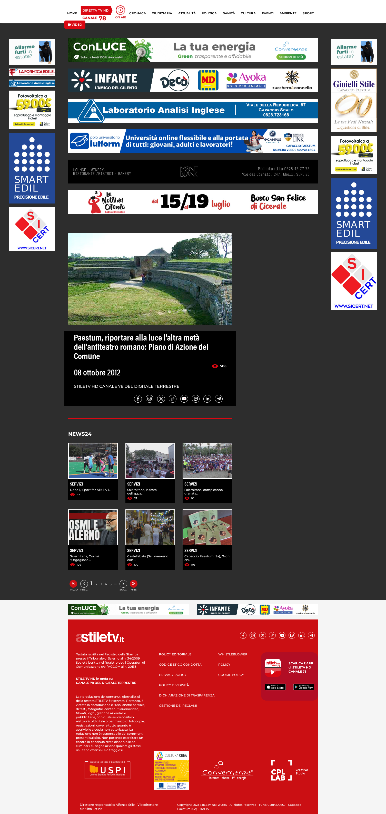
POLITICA (209, 13)
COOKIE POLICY (231, 675)
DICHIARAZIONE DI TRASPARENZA (187, 695)
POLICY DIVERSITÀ (174, 685)
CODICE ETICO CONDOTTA (180, 664)
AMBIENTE (288, 13)
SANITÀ (229, 13)
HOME (72, 13)
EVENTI (268, 13)
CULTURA (248, 13)
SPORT (308, 13)
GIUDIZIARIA (162, 13)
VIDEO (75, 24)
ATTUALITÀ (187, 13)
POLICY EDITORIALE (175, 654)
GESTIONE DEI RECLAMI (178, 706)
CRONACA (137, 13)
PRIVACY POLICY (172, 675)
